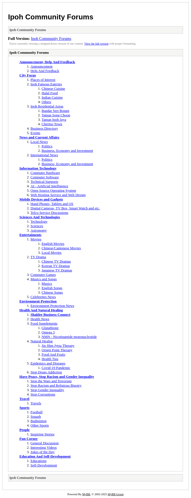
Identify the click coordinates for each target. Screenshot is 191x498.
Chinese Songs (52, 292)
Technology (38, 221)
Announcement (41, 66)
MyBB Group (115, 494)
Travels (35, 403)
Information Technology (38, 168)
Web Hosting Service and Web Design (58, 195)
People (24, 430)
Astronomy (38, 230)
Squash (35, 416)
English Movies (53, 244)
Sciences (36, 226)
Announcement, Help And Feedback (47, 62)
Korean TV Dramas (56, 266)
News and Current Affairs (39, 137)
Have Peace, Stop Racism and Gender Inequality (56, 376)
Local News (39, 142)
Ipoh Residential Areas (46, 106)
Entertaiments (30, 235)
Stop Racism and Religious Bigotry (56, 385)
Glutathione (50, 328)
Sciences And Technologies (39, 217)
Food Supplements (43, 323)
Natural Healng (41, 341)
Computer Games (43, 275)
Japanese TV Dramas (57, 270)
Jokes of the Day (42, 452)
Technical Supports (44, 181)
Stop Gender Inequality (47, 390)
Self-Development (43, 465)
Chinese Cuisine (53, 88)
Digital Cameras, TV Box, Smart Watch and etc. (65, 208)
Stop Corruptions (42, 394)
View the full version (96, 43)
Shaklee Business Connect (50, 314)
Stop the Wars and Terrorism (51, 381)
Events (35, 133)
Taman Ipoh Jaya (54, 119)
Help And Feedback (44, 71)
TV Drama (38, 257)
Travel (24, 399)
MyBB (86, 494)
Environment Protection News (52, 306)
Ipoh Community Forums (50, 17)
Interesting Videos (43, 447)
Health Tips (50, 359)
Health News (39, 319)
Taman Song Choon (56, 115)
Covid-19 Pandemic (56, 368)
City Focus (27, 75)
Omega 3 (48, 332)
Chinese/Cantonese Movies (61, 248)
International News (44, 155)
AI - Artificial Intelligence (49, 186)
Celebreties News (43, 297)
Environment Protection (38, 301)
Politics (47, 146)
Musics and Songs (43, 279)
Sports (24, 407)
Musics (47, 283)
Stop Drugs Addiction (46, 372)
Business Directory (44, 128)
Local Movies (52, 252)
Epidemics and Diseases (47, 363)
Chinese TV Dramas (56, 261)
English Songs (52, 288)
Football (36, 412)
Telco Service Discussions (49, 213)
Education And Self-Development (45, 456)
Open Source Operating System (53, 190)
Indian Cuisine (52, 97)
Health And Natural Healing (41, 310)
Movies (35, 239)
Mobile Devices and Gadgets (41, 199)
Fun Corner (28, 439)
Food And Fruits (53, 354)
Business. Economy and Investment (67, 150)
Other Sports (39, 425)
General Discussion (44, 443)
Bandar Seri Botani (55, 111)
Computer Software (44, 177)
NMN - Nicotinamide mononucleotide (69, 337)
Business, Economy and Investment (67, 164)
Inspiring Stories (42, 434)
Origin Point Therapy (57, 350)
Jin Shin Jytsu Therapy (58, 345)
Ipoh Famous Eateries (46, 84)
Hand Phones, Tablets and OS (51, 204)
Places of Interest (42, 80)
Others (46, 102)
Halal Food (50, 93)
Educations (38, 461)
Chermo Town (52, 124)
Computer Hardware (45, 173)
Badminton (38, 421)
